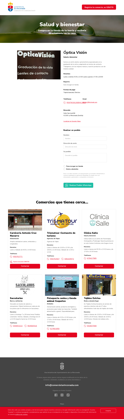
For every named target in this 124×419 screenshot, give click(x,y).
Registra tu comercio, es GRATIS (98, 7)
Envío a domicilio (72, 169)
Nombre (66, 135)
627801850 (53, 329)
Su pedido (67, 151)
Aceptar (108, 411)
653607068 (90, 326)
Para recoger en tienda (74, 166)
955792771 (16, 256)
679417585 (90, 258)
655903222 (16, 326)
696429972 (67, 259)
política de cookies (21, 414)
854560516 (30, 326)
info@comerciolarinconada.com (62, 385)
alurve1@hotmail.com (90, 102)
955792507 (53, 259)
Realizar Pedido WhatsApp (78, 185)
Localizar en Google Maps (72, 121)
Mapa (62, 404)
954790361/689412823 (74, 102)
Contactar (25, 266)
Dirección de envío (70, 143)
